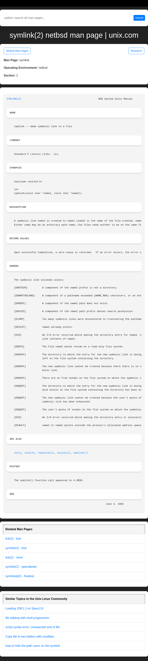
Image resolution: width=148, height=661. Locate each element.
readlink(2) (46, 453)
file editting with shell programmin (27, 617)
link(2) (29, 453)
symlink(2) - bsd (15, 548)
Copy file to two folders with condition (29, 636)
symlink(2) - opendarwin (21, 566)
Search (139, 17)
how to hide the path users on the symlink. (33, 645)
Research (136, 50)
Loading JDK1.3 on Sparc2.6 (24, 608)
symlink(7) (80, 453)
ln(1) (18, 453)
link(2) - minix (14, 557)
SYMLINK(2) (14, 99)
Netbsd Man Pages (17, 50)
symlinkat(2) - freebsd (19, 576)
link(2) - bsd (13, 538)
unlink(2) (63, 453)
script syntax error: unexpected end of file (32, 627)
